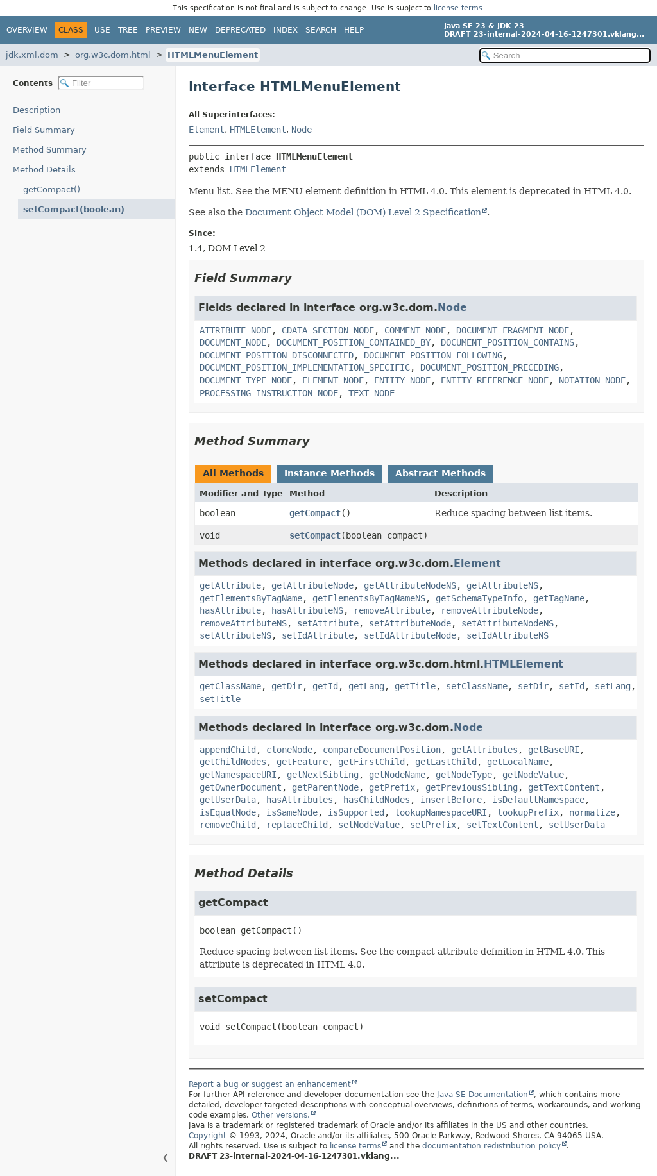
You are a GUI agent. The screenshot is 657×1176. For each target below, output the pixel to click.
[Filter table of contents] (101, 83)
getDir (286, 686)
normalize (592, 812)
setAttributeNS (235, 635)
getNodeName (397, 774)
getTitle (415, 686)
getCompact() (51, 189)
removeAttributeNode (489, 610)
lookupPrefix (528, 812)
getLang (366, 686)
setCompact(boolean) (73, 209)
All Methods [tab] (233, 473)
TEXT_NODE (371, 393)
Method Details (44, 169)
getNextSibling (323, 774)
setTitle (220, 699)
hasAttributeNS (307, 610)
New (198, 30)
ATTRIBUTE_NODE (235, 330)
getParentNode (325, 787)
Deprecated (240, 30)
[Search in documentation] (565, 55)
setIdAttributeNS (507, 635)
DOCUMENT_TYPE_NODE (246, 380)
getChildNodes (233, 762)
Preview (163, 30)
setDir (533, 686)
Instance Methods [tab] (329, 473)
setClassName (477, 686)
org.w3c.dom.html (113, 55)
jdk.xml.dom (32, 55)
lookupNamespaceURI (441, 812)
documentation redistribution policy (491, 1145)
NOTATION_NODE (592, 380)
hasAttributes (299, 799)
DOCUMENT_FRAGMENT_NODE (512, 330)
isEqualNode (228, 812)
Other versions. (281, 1115)
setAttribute (328, 623)
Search (320, 30)
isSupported (356, 812)
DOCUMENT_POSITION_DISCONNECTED (277, 355)
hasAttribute (230, 610)
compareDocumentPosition (382, 749)
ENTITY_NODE (402, 380)
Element (207, 129)
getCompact (315, 513)
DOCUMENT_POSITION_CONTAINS (507, 342)
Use (102, 30)
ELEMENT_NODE (333, 380)
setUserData (577, 824)
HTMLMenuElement (212, 55)
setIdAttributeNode (410, 635)
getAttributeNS (502, 585)
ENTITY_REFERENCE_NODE (495, 380)
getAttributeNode (312, 585)
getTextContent (564, 787)
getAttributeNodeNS (410, 585)
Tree (128, 30)
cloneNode (289, 749)
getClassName (230, 686)
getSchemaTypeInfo (479, 598)
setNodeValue (369, 824)
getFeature (302, 762)
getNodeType (464, 774)
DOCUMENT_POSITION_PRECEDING (489, 367)
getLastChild (446, 762)
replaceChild (297, 824)
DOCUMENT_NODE (233, 342)
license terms (458, 8)
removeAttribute (392, 610)
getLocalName (518, 762)
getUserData (228, 799)
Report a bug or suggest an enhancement (270, 1084)
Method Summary (50, 150)
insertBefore (451, 799)
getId (325, 686)
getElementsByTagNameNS (368, 598)
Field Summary (44, 130)
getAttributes (484, 749)
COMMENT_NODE (415, 330)
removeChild (228, 824)
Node (301, 129)
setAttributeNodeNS (507, 623)
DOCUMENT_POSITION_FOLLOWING (433, 355)
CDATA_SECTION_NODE (328, 330)
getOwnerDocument (241, 787)
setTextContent (502, 824)
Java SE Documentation (482, 1094)
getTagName (558, 598)
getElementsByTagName (251, 598)
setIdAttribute (318, 635)
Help (354, 30)
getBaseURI (553, 749)
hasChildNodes (376, 799)
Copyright (207, 1135)
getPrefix (392, 787)
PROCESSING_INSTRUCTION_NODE (269, 393)
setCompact (315, 535)
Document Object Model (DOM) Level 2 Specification (363, 212)
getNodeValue (533, 774)
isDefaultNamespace (538, 799)
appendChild (228, 749)
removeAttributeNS (243, 623)
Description (36, 110)
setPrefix (433, 824)
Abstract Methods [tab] (440, 473)
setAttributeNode (410, 623)
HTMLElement (258, 129)
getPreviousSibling (471, 787)
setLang (613, 686)
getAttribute (230, 585)
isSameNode (292, 812)
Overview (26, 30)
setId (571, 686)
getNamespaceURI (238, 774)
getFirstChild (371, 762)
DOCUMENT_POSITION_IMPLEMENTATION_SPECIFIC (305, 367)
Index (285, 30)
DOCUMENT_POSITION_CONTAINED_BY (354, 342)
